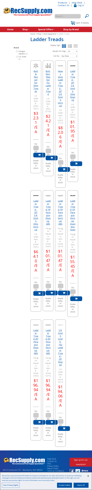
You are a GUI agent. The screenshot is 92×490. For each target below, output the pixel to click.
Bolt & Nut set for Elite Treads (35, 81)
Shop (25, 29)
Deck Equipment (49, 34)
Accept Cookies (64, 485)
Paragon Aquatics (22, 52)
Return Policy (52, 468)
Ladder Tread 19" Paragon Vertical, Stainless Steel (72, 215)
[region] (46, 481)
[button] (79, 23)
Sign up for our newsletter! (81, 462)
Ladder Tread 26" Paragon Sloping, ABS (35, 342)
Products (62, 2)
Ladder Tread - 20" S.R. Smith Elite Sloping (72, 85)
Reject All (81, 485)
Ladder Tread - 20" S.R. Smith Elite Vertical (35, 215)
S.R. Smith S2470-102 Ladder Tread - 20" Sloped (60, 347)
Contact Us (63, 5)
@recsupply (84, 472)
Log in (79, 5)
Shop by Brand (71, 29)
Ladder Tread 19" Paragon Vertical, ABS (60, 212)
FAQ (49, 463)
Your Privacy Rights (10, 485)
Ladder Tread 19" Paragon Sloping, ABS (48, 212)
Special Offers (46, 29)
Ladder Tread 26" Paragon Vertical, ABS (48, 342)
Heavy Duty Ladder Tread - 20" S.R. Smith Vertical (60, 88)
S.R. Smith (21, 58)
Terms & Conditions (55, 470)
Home (10, 29)
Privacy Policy (53, 466)
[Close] (88, 476)
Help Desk (77, 2)
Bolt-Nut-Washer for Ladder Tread (48, 83)
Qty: (35, 144)
